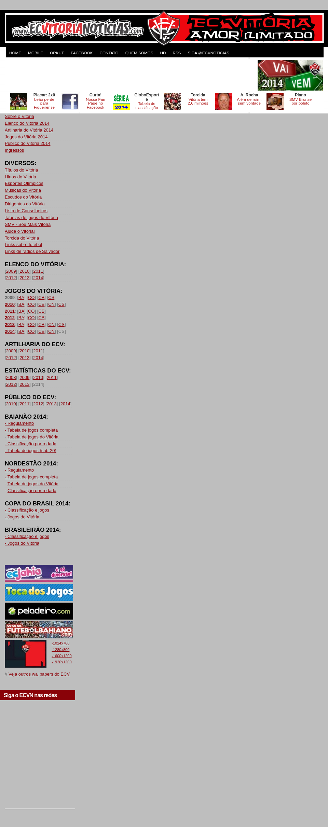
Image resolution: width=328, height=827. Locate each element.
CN (51, 304)
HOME (15, 53)
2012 (11, 277)
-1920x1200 (61, 662)
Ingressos (14, 150)
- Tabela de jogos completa (31, 430)
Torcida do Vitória (22, 238)
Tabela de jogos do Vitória (33, 436)
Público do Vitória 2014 (27, 143)
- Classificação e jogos (27, 510)
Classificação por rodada (32, 490)
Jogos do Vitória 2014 (26, 136)
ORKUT (57, 53)
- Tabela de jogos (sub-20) (30, 450)
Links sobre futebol (23, 244)
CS (51, 297)
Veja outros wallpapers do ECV (39, 674)
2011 (38, 271)
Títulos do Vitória (21, 170)
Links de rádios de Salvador (32, 251)
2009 (11, 271)
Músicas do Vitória (23, 190)
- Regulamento (19, 423)
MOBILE (35, 53)
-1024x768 (60, 643)
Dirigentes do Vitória (25, 203)
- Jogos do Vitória (22, 516)
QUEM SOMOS (139, 53)
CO (31, 297)
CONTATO (108, 53)
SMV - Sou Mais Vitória (28, 224)
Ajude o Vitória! (20, 231)
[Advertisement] (130, 75)
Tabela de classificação (146, 105)
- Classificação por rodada (30, 443)
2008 (11, 377)
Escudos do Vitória (23, 197)
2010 (24, 271)
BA (21, 297)
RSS (177, 53)
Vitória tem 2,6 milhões (198, 101)
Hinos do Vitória (20, 176)
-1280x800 (60, 650)
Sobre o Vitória (19, 116)
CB (41, 297)
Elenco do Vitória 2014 (27, 123)
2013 (24, 277)
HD (163, 53)
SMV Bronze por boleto (300, 101)
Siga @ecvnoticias (208, 53)
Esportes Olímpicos (24, 183)
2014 (38, 277)
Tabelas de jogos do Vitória (31, 217)
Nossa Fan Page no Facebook (95, 103)
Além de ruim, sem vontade (249, 101)
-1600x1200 (61, 656)
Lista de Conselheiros (26, 210)
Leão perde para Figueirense (44, 103)
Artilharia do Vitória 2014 (29, 130)
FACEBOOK (82, 53)
